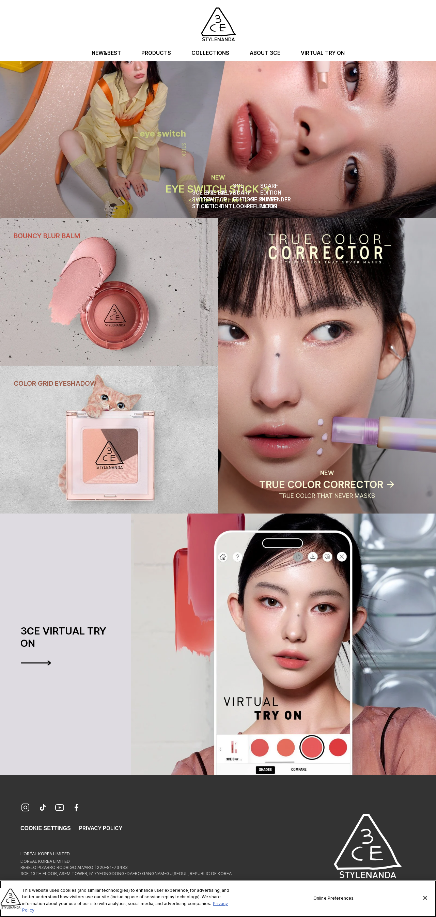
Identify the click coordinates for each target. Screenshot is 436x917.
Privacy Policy (100, 828)
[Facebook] (77, 808)
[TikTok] (42, 808)
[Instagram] (25, 808)
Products (156, 53)
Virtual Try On (323, 53)
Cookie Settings (45, 828)
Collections (210, 53)
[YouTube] (59, 808)
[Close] (425, 898)
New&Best (106, 53)
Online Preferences (333, 899)
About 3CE (265, 53)
